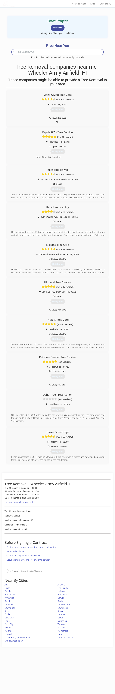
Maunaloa (62, 620)
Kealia (7, 611)
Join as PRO (105, 4)
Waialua (61, 627)
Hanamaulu (9, 594)
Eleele (7, 588)
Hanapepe (62, 594)
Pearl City (8, 624)
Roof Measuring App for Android (55, 679)
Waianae (8, 630)
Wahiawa (62, 624)
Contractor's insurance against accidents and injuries (31, 547)
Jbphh (60, 634)
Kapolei (7, 591)
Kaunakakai (63, 607)
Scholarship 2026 (87, 666)
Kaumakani (9, 607)
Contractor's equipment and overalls (23, 555)
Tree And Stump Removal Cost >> (20, 502)
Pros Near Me (17, 669)
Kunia (7, 614)
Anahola (61, 584)
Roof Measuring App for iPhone (55, 676)
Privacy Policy (86, 669)
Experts (45, 669)
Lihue (7, 620)
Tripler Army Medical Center (17, 637)
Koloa (60, 611)
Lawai (60, 617)
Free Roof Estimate (19, 676)
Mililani (7, 627)
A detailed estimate (15, 551)
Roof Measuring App (50, 672)
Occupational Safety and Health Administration (28, 559)
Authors (84, 672)
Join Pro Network (49, 666)
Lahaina (61, 614)
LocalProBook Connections (92, 676)
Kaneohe (8, 604)
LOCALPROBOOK (20, 3)
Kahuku (61, 597)
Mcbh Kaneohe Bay (13, 640)
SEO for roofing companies (91, 679)
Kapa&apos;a (64, 604)
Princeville (9, 597)
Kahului (8, 601)
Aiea (6, 584)
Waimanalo (63, 630)
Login (93, 4)
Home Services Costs (20, 666)
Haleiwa (61, 591)
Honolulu (8, 634)
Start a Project (79, 4)
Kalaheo (61, 601)
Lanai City (8, 617)
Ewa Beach (63, 588)
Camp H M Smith (65, 637)
